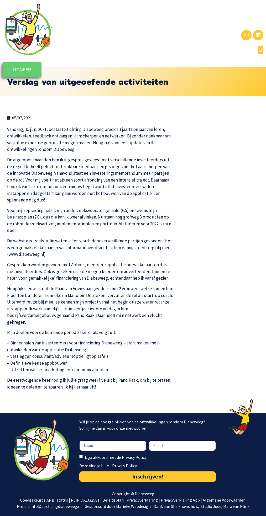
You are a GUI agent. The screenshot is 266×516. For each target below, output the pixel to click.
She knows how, (185, 506)
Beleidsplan (113, 500)
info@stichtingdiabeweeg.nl (56, 506)
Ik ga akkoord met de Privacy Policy (115, 457)
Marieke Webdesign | (135, 506)
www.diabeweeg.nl (26, 254)
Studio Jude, (212, 506)
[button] (260, 50)
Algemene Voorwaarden (224, 500)
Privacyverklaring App (181, 500)
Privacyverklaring (142, 500)
